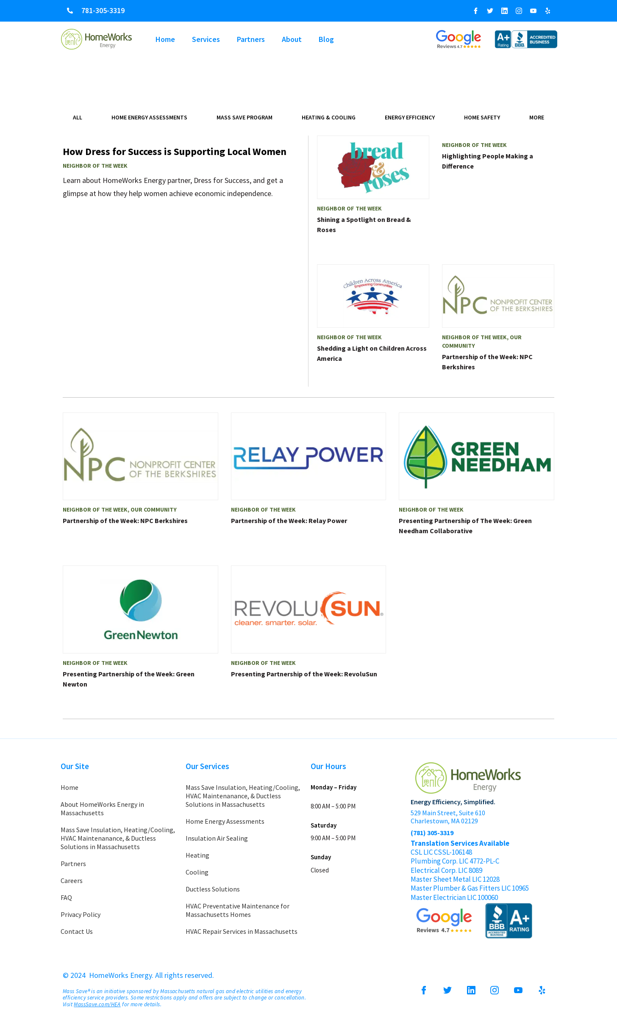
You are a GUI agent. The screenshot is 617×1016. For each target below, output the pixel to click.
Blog (326, 39)
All (77, 117)
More (536, 117)
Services (206, 39)
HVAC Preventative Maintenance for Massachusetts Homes (237, 910)
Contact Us (77, 931)
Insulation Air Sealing (217, 838)
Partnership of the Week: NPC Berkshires (125, 520)
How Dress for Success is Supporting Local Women (174, 151)
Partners (251, 39)
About (292, 39)
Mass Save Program (244, 117)
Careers (72, 880)
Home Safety (482, 117)
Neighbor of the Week (95, 165)
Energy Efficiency (410, 117)
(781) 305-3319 (432, 832)
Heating (197, 855)
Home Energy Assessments (149, 117)
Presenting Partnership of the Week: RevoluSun (304, 674)
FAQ (66, 897)
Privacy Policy (80, 914)
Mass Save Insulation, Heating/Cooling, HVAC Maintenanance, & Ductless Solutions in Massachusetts (118, 838)
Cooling (197, 872)
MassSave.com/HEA (97, 1004)
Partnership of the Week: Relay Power (289, 520)
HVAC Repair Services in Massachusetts (241, 931)
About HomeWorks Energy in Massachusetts (102, 808)
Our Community (154, 509)
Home (165, 39)
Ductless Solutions (213, 889)
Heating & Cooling (329, 117)
